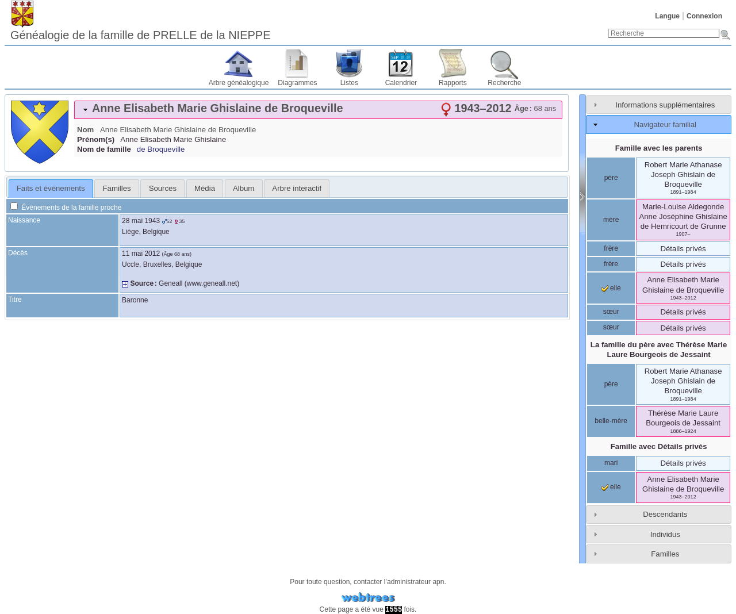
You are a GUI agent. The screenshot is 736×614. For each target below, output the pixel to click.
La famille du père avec (659, 349)
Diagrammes (297, 83)
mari (611, 463)
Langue (667, 16)
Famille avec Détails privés (659, 446)
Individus (665, 534)
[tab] (318, 110)
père (611, 178)
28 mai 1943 (141, 221)
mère (611, 220)
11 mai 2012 (141, 254)
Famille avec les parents (659, 148)
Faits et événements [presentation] (51, 188)
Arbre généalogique (239, 83)
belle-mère (611, 421)
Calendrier (401, 83)
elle (611, 288)
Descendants (665, 514)
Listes (349, 83)
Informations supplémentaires (665, 105)
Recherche (504, 83)
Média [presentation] (204, 188)
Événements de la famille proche (65, 208)
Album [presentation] (243, 188)
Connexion (704, 16)
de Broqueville (161, 149)
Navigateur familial (665, 124)
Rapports (453, 83)
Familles (665, 554)
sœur (611, 312)
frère (611, 248)
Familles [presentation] (117, 188)
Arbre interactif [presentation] (296, 188)
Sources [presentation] (163, 188)
